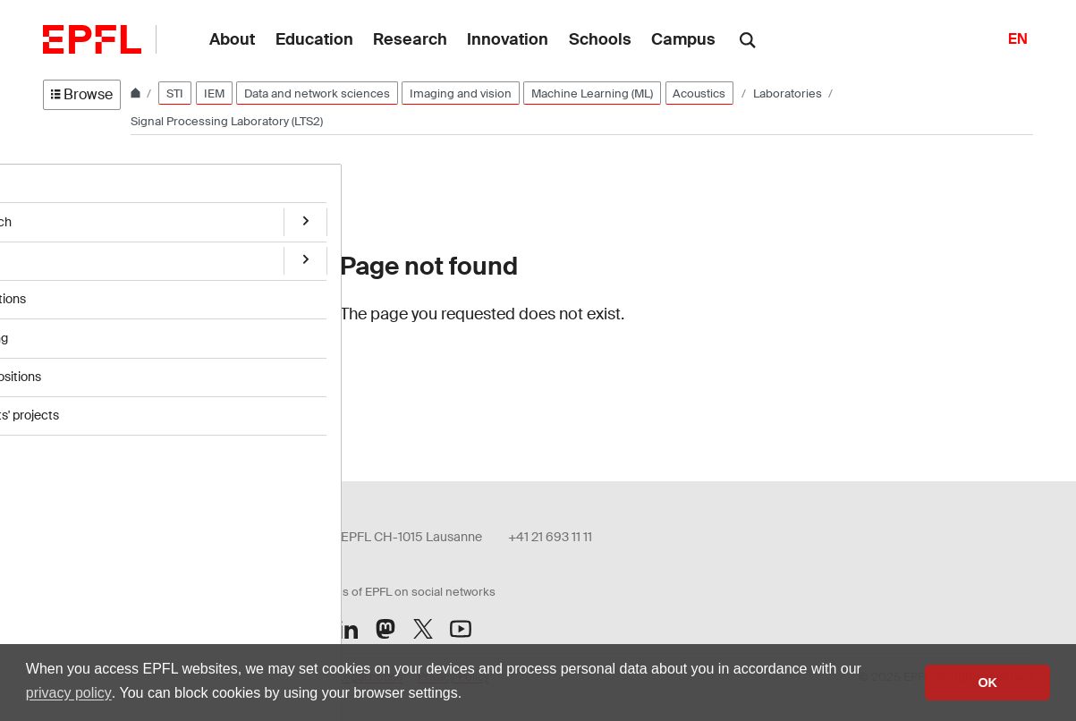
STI (174, 93)
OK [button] (987, 682)
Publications (78, 293)
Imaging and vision (461, 93)
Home (61, 182)
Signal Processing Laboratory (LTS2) (227, 121)
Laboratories (789, 93)
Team (59, 256)
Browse (82, 94)
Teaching (69, 330)
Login (308, 403)
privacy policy (69, 692)
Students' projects (94, 404)
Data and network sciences (317, 93)
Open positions (85, 368)
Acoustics (699, 93)
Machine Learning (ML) (592, 93)
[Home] (137, 93)
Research (70, 218)
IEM (214, 93)
